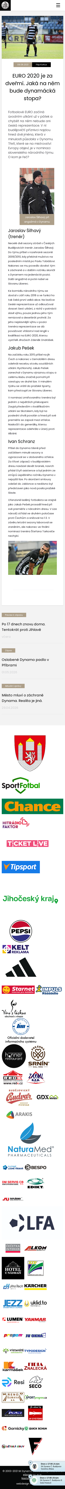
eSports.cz (29, 1474)
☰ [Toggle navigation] (58, 5)
